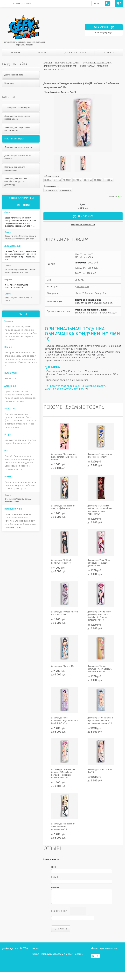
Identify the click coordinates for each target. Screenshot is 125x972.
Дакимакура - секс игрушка (18, 147)
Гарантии (9, 83)
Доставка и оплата (75, 52)
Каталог (42, 52)
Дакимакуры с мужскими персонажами (17, 129)
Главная (15, 52)
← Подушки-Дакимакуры (17, 107)
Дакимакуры (82, 286)
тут (86, 388)
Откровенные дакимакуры (97, 63)
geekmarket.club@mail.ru (22, 3)
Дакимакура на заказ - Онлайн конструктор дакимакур (15, 181)
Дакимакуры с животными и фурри (17, 157)
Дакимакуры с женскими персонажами (17, 117)
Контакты (109, 52)
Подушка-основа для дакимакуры (14, 168)
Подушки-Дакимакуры (67, 63)
